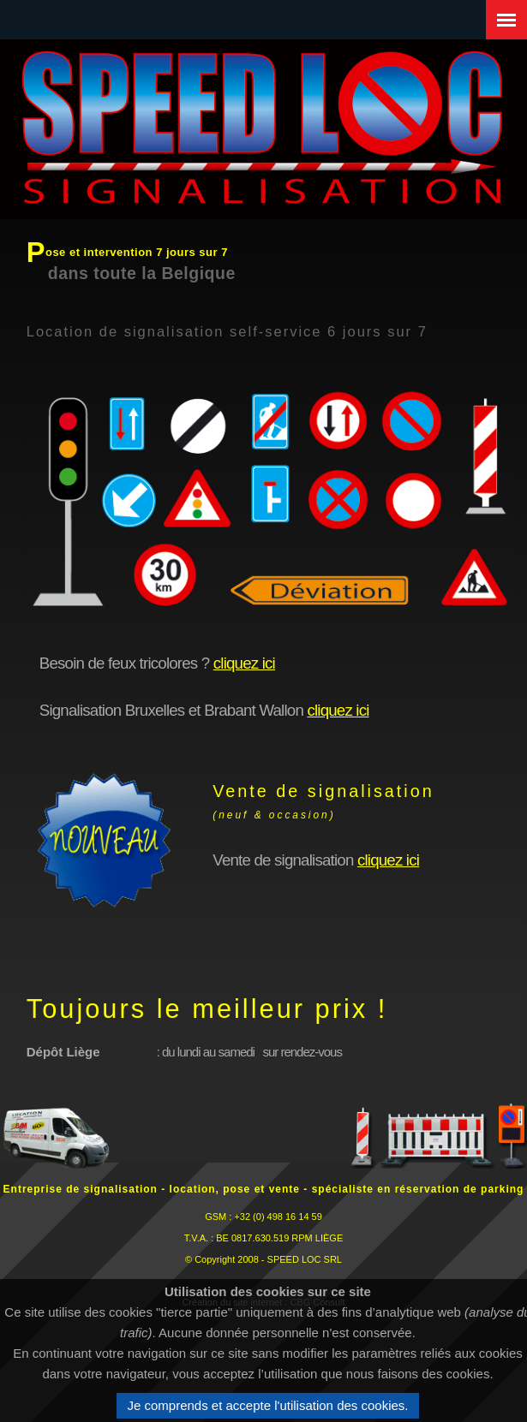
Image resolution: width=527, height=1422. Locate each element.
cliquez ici (244, 663)
